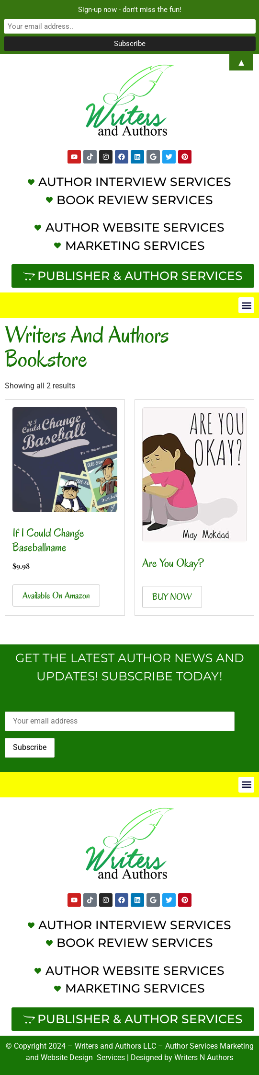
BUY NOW (172, 597)
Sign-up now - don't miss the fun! (129, 9)
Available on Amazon (56, 595)
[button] (246, 305)
